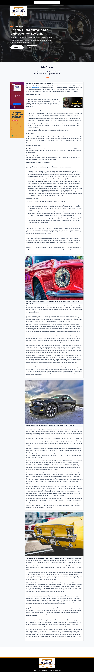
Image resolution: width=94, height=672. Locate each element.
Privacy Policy (55, 2)
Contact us (48, 2)
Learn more (17, 54)
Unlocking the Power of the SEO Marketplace (41, 91)
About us (42, 2)
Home (36, 2)
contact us (32, 54)
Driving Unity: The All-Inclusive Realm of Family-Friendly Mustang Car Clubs (52, 434)
